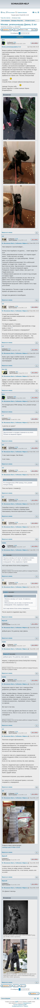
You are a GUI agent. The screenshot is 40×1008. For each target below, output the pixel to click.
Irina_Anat (4, 369)
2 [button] (21, 33)
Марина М (4, 620)
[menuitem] (3, 12)
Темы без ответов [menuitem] (5, 18)
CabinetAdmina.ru (27, 1003)
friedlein (4, 543)
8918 (15, 42)
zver (3, 236)
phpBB (16, 1001)
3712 (9, 349)
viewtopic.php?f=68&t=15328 (11, 847)
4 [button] (26, 33)
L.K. (3, 346)
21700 (16, 238)
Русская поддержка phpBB (20, 1004)
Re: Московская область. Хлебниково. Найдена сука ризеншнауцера (20, 243)
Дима (3, 39)
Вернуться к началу (7, 232)
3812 (17, 371)
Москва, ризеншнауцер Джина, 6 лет (19, 24)
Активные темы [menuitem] (16, 18)
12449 (15, 545)
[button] (28, 33)
